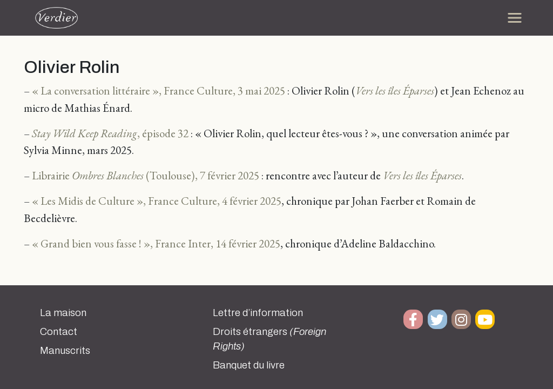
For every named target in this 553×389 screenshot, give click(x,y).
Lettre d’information (258, 312)
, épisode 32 (110, 133)
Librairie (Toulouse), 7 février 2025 (145, 175)
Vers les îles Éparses (394, 90)
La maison (63, 312)
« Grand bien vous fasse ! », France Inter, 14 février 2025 (156, 243)
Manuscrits (65, 350)
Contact (58, 331)
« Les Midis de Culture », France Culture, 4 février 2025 (156, 200)
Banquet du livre (249, 365)
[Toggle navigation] (514, 18)
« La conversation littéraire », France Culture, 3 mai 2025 (158, 90)
